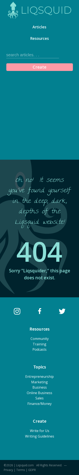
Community (40, 338)
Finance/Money (39, 403)
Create (39, 67)
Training (39, 344)
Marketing (39, 382)
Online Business (39, 393)
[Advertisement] (39, 114)
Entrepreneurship (39, 376)
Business (39, 387)
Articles (39, 26)
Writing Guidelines (39, 436)
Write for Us (39, 430)
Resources (39, 38)
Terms (20, 470)
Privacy (8, 470)
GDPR (32, 470)
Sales (39, 398)
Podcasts (39, 349)
